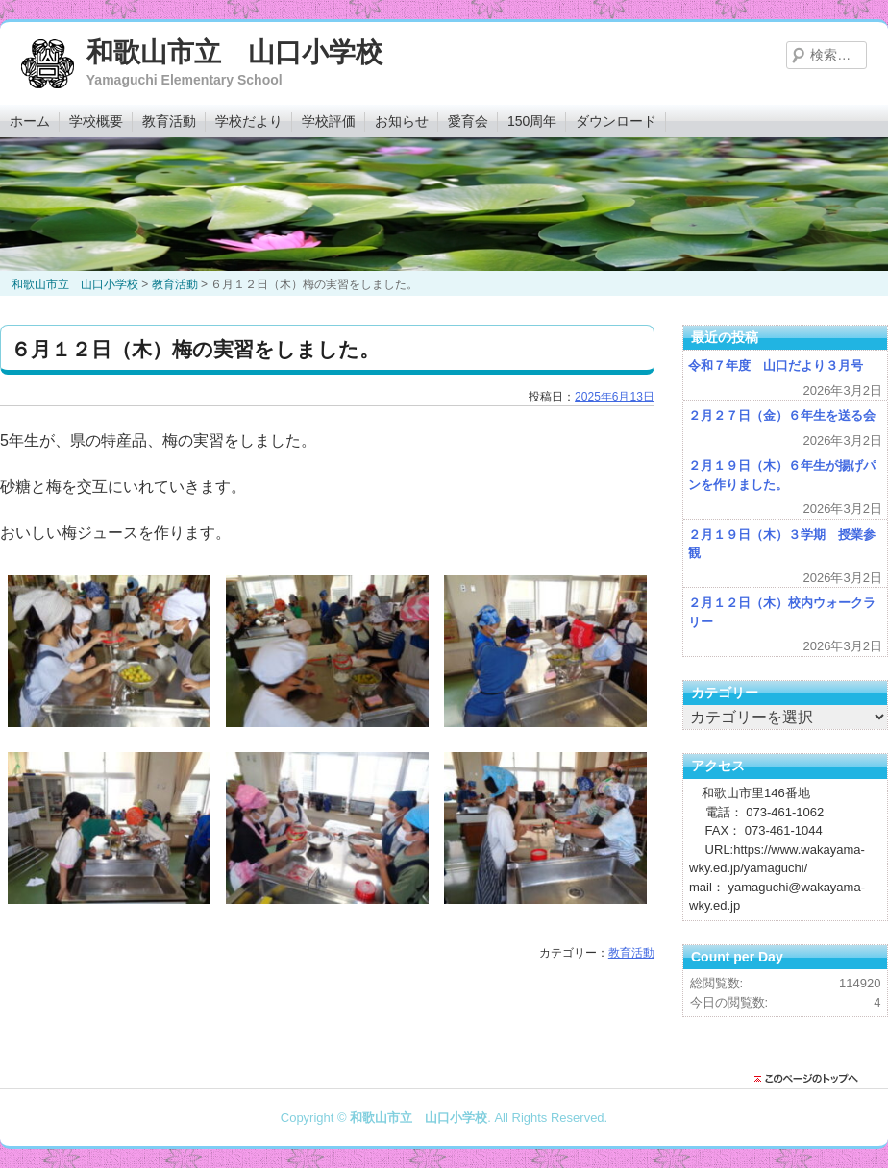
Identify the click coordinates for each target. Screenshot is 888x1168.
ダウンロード (616, 121)
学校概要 (96, 121)
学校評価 (329, 121)
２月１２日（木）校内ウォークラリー (782, 612)
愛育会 (468, 121)
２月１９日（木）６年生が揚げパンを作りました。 (782, 475)
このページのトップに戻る (811, 1078)
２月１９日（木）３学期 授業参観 (782, 544)
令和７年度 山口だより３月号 (775, 365)
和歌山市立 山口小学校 (234, 52)
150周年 (531, 121)
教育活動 (169, 121)
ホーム (30, 121)
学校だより (249, 121)
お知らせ (402, 121)
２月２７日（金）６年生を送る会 (782, 415)
